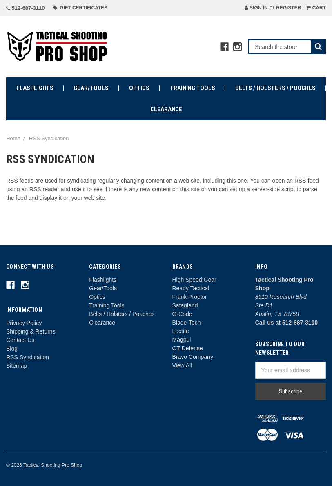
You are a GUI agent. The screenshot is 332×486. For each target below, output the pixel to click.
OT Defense (187, 348)
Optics (139, 88)
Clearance (166, 109)
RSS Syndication (27, 357)
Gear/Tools (91, 88)
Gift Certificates (80, 8)
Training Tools (192, 88)
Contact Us (20, 340)
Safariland (185, 305)
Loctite (180, 331)
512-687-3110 (25, 8)
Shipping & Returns (31, 331)
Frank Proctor (189, 297)
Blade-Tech (186, 322)
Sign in (256, 8)
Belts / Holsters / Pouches (275, 88)
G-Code (182, 314)
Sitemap (16, 365)
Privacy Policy (24, 323)
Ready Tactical (190, 288)
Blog (12, 348)
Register (288, 8)
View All (182, 365)
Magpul (181, 339)
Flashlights (34, 88)
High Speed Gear (194, 279)
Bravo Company (192, 356)
